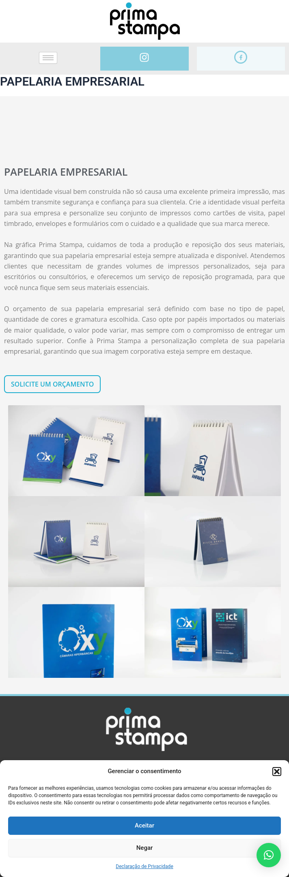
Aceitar (144, 825)
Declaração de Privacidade (144, 866)
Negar (144, 847)
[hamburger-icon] (48, 58)
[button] (277, 771)
